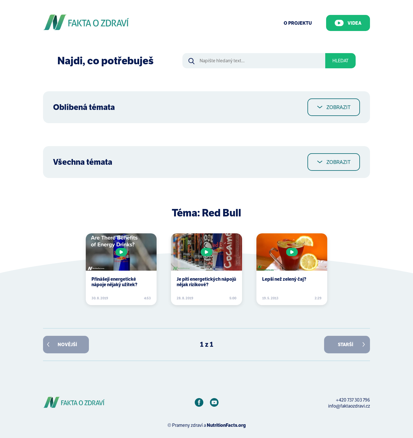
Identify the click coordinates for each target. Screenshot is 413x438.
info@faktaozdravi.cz (349, 406)
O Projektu (298, 23)
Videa (348, 23)
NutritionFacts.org (226, 425)
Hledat (340, 61)
